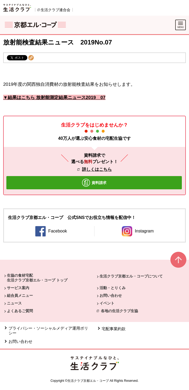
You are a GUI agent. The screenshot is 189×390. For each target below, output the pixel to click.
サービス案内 (18, 288)
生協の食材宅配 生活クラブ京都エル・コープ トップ (37, 277)
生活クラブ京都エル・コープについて (131, 276)
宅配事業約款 (114, 328)
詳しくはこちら (97, 169)
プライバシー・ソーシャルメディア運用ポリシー (48, 330)
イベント (107, 303)
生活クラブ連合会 (55, 10)
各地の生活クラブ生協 (119, 311)
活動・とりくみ (113, 288)
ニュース (14, 303)
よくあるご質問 (20, 311)
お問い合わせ (111, 295)
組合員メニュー (20, 295)
